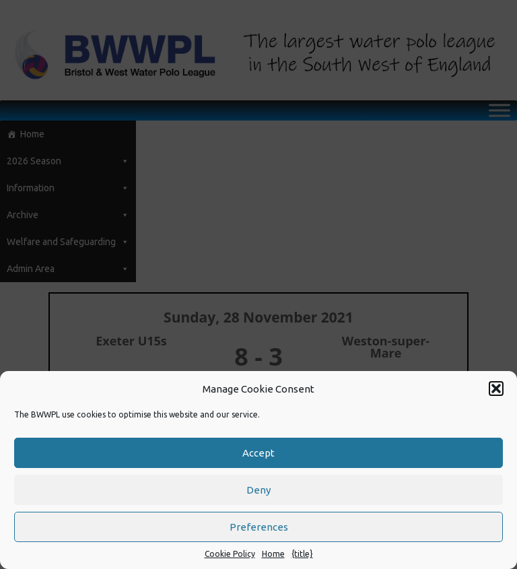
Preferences (259, 527)
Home (273, 553)
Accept (258, 453)
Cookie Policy (230, 553)
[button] (496, 388)
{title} (302, 553)
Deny (258, 490)
